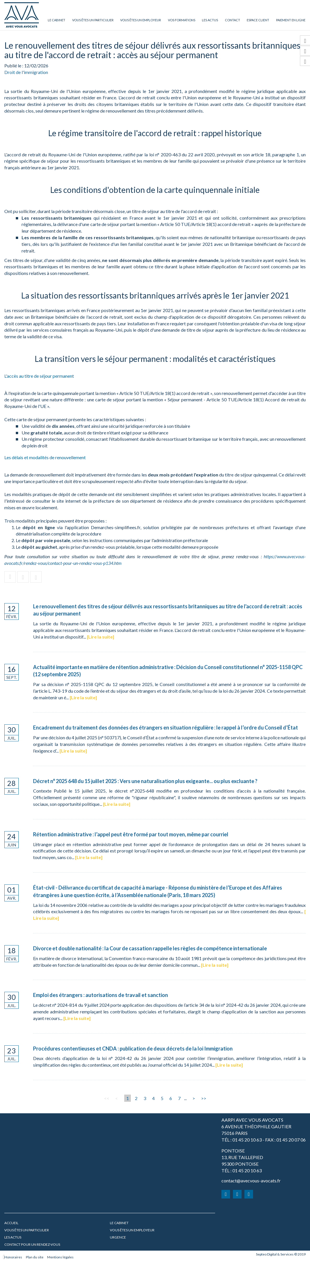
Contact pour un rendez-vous (32, 1244)
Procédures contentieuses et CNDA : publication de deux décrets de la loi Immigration (133, 1048)
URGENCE (118, 1237)
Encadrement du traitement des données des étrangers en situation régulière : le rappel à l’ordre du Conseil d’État (165, 727)
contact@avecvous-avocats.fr (251, 1180)
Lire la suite (100, 636)
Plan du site (34, 1257)
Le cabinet (56, 20)
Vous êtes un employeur (140, 20)
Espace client (258, 20)
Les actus (210, 20)
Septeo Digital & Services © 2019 (281, 1254)
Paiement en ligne (290, 20)
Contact (232, 20)
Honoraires (13, 1257)
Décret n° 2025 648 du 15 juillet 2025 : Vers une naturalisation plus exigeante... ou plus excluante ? (145, 781)
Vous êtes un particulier (93, 20)
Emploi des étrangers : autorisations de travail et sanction (100, 995)
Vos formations (181, 20)
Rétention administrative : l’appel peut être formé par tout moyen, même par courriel (130, 834)
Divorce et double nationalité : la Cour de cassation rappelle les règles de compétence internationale (150, 948)
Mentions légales (60, 1257)
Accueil (11, 1223)
